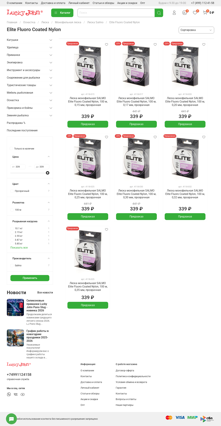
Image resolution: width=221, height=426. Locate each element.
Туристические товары (21, 85)
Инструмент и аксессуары (23, 70)
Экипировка (15, 62)
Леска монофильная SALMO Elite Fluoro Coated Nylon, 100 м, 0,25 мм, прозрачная (88, 194)
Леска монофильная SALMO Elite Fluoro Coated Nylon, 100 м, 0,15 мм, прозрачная (88, 102)
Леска (45, 22)
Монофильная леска (68, 22)
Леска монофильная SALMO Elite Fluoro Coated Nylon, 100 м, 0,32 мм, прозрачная (185, 194)
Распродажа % (16, 123)
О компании (14, 3)
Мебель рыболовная (20, 92)
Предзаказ (88, 124)
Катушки (12, 40)
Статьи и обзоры (103, 3)
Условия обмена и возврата (131, 382)
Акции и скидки (127, 3)
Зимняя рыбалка (18, 115)
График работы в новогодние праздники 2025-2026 (37, 335)
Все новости (45, 292)
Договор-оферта (125, 370)
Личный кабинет (79, 3)
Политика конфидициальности (133, 376)
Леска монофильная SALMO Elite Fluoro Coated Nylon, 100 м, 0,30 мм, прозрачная (136, 194)
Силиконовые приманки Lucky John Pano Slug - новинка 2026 (36, 305)
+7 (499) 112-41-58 (202, 3)
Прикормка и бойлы (20, 107)
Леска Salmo (95, 22)
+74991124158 (19, 375)
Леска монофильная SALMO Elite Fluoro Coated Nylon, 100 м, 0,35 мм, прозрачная (88, 286)
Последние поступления (22, 130)
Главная (12, 22)
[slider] (47, 172)
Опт (142, 3)
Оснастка (29, 22)
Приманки (13, 55)
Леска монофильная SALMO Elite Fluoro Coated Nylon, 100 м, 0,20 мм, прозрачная (185, 102)
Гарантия (121, 387)
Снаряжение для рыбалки (23, 77)
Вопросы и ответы (126, 399)
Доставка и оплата (53, 3)
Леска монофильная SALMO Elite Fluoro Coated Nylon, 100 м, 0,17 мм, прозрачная (136, 102)
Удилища (12, 47)
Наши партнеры (124, 405)
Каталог (62, 13)
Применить (30, 278)
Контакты (31, 3)
